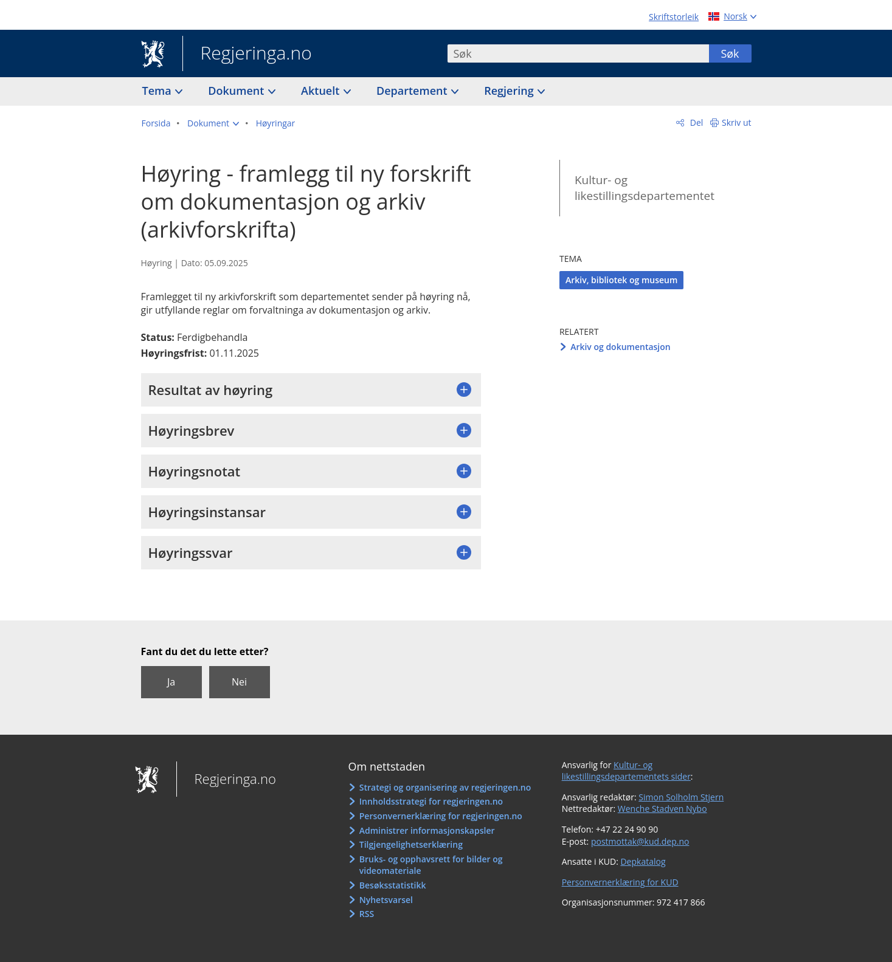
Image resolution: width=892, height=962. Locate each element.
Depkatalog (642, 861)
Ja (171, 682)
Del (695, 122)
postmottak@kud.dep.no (640, 841)
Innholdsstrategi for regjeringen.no (431, 801)
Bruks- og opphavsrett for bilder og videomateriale (431, 865)
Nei (239, 682)
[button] (213, 123)
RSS (366, 913)
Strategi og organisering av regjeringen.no (445, 787)
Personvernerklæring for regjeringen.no (440, 816)
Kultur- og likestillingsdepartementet (644, 188)
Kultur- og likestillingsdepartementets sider (626, 771)
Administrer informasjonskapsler (427, 830)
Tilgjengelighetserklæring (411, 844)
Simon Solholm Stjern (681, 797)
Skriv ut (737, 122)
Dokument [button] (237, 90)
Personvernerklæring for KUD (620, 882)
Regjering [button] (510, 90)
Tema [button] (158, 90)
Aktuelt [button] (321, 90)
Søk (730, 53)
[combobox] (578, 53)
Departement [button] (413, 90)
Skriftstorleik (674, 16)
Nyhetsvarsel (386, 899)
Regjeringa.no (247, 54)
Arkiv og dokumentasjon (620, 346)
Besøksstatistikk (392, 885)
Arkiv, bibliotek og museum (621, 280)
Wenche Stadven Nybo (662, 808)
